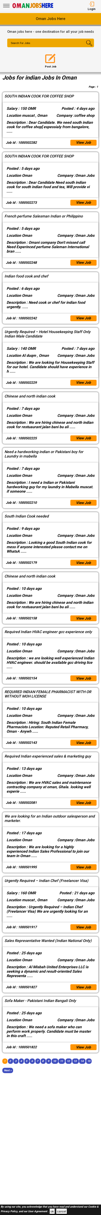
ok (52, 1211)
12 (68, 1067)
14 (82, 1067)
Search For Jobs (21, 43)
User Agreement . (38, 1211)
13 (75, 1067)
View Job (83, 143)
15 (88, 1067)
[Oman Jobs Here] (33, 8)
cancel (61, 1211)
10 (54, 1067)
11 (61, 1067)
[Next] (8, 1076)
